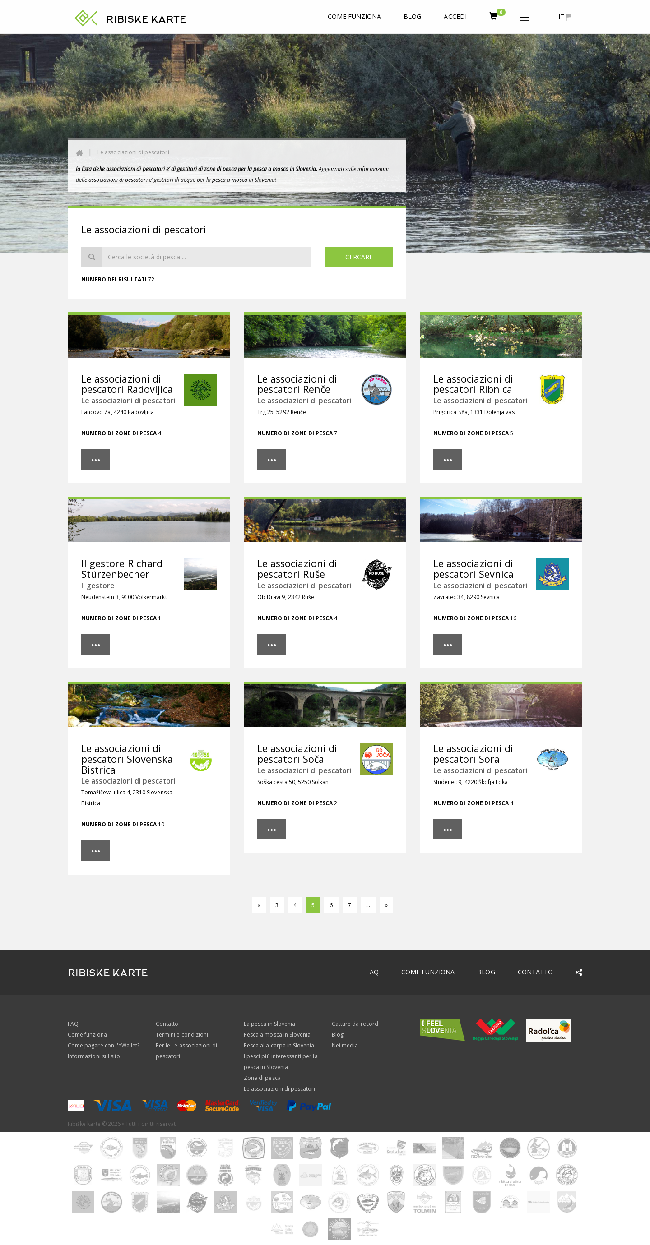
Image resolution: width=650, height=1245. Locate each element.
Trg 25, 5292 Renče (281, 412)
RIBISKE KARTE (146, 19)
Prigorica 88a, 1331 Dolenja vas (474, 412)
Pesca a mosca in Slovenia (277, 1034)
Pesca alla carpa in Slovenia (279, 1045)
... (368, 905)
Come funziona (354, 16)
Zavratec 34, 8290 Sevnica (466, 597)
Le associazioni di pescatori (133, 152)
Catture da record (355, 1024)
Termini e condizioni (182, 1034)
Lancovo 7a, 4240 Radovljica (117, 412)
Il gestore (98, 585)
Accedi (455, 16)
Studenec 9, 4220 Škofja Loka (470, 782)
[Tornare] (259, 905)
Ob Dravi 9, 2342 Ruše (285, 597)
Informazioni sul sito (94, 1056)
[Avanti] (386, 905)
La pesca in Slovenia (269, 1024)
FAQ (372, 972)
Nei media (345, 1045)
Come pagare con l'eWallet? (103, 1045)
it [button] (564, 16)
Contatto (535, 972)
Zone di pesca (262, 1078)
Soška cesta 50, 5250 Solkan (293, 782)
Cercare (359, 257)
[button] (524, 15)
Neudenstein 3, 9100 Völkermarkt (124, 597)
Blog (412, 16)
